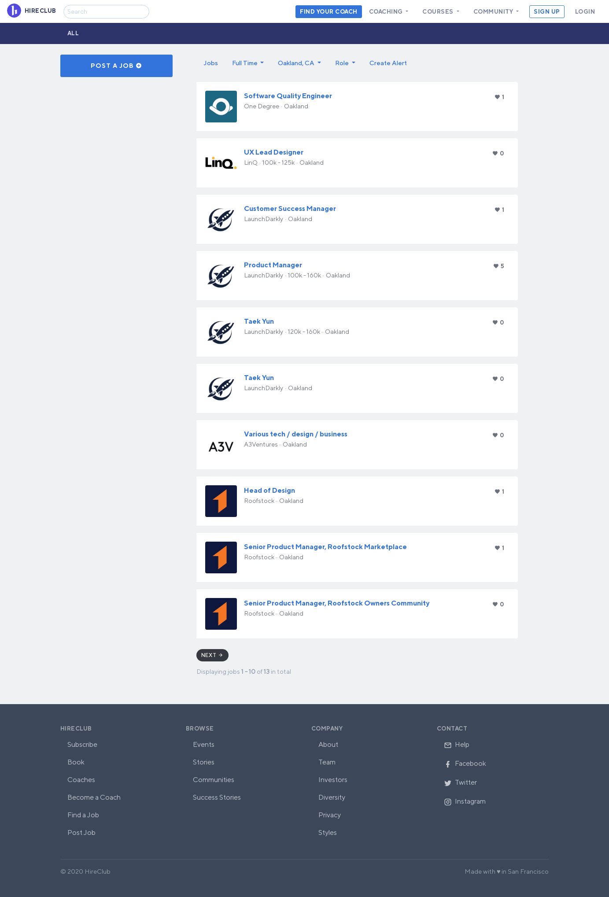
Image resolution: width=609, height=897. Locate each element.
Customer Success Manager (290, 208)
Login (585, 11)
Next (212, 655)
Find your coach (329, 11)
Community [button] (494, 11)
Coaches (81, 779)
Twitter (460, 782)
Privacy (329, 815)
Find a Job (83, 815)
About (328, 744)
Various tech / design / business (295, 434)
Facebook (465, 763)
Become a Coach (94, 797)
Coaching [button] (387, 11)
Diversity (331, 797)
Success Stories (217, 797)
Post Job (81, 832)
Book (76, 762)
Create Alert (388, 62)
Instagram (465, 801)
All (73, 33)
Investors (332, 779)
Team (327, 762)
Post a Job (116, 65)
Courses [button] (438, 11)
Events (203, 744)
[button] (248, 63)
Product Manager (273, 265)
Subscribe (82, 744)
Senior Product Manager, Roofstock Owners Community (336, 603)
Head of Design (269, 490)
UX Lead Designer (273, 152)
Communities (213, 779)
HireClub (76, 728)
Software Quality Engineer (288, 96)
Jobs (210, 62)
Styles (327, 832)
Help (456, 744)
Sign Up (547, 11)
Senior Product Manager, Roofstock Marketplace (325, 547)
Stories (203, 762)
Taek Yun (259, 321)
